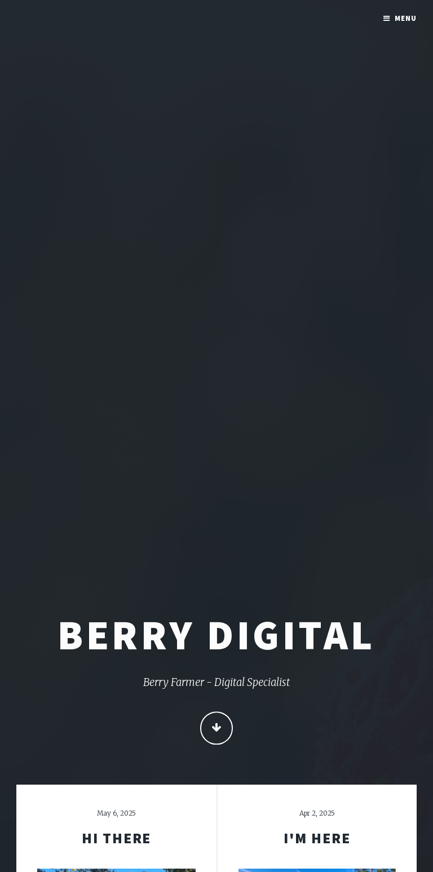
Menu (406, 18)
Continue (216, 729)
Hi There (116, 838)
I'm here (317, 838)
